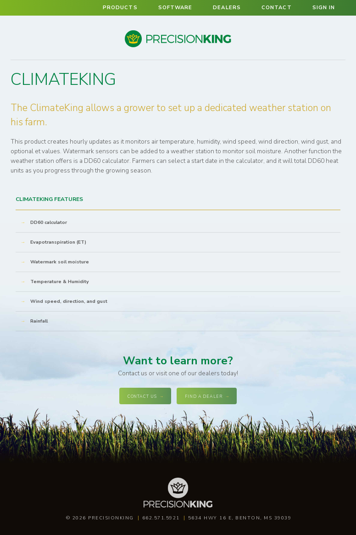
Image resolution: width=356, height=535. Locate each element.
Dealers (227, 7)
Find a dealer (203, 396)
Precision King (178, 46)
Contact (276, 7)
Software (175, 7)
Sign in (323, 7)
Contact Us (142, 396)
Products (120, 7)
